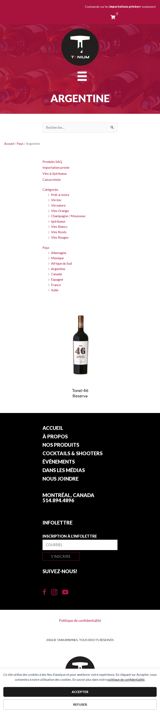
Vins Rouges (60, 237)
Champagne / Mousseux (68, 216)
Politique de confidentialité (80, 620)
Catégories (50, 189)
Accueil (9, 143)
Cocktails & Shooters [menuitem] (72, 453)
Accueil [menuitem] (52, 428)
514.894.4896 (58, 500)
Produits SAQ (52, 162)
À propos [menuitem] (55, 436)
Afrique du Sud (61, 263)
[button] (60, 556)
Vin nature (58, 205)
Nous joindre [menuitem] (60, 479)
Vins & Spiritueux (54, 173)
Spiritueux (58, 221)
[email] (80, 545)
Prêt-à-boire (60, 195)
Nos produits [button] (60, 445)
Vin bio (56, 200)
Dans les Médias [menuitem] (63, 470)
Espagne (57, 279)
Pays (20, 143)
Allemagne (58, 253)
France (56, 285)
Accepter (80, 692)
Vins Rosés (58, 232)
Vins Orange (60, 211)
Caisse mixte (51, 179)
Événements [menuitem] (58, 462)
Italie (54, 290)
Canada (56, 274)
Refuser (80, 704)
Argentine (58, 269)
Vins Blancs (59, 226)
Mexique (57, 258)
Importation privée (55, 167)
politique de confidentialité (126, 679)
